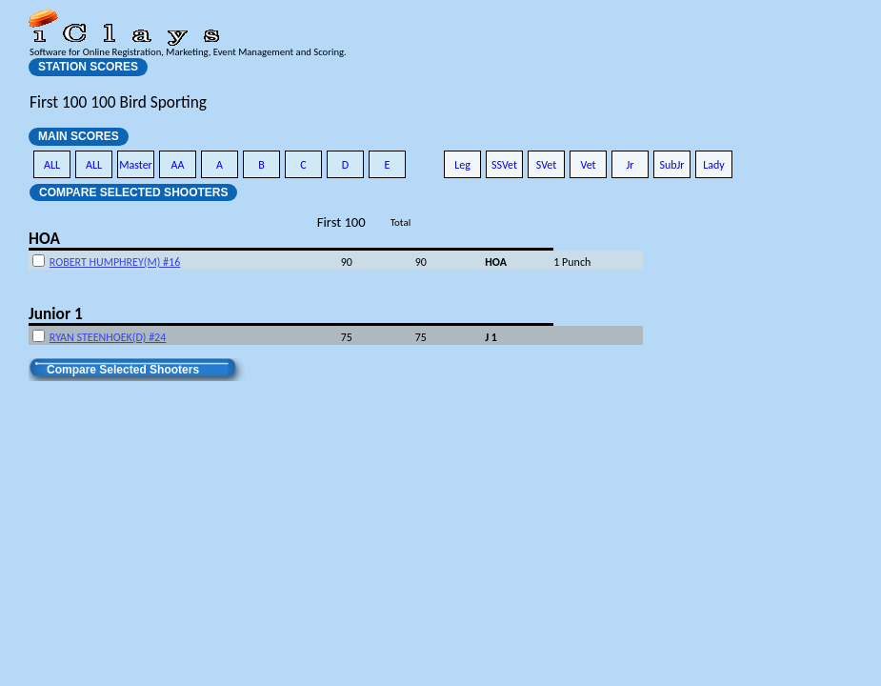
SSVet (504, 165)
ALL (52, 165)
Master (135, 165)
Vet (587, 165)
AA (178, 165)
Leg (462, 165)
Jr (629, 165)
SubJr (671, 165)
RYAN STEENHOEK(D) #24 (108, 337)
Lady (714, 165)
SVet (546, 165)
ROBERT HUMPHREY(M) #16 (115, 262)
